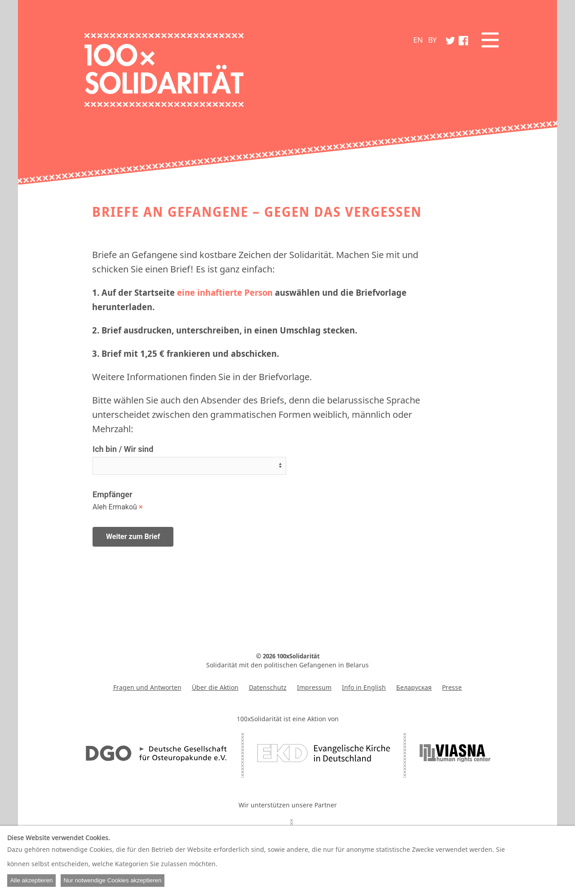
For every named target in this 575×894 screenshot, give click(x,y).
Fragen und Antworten (147, 687)
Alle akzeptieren (31, 880)
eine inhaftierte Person (225, 292)
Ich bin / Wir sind (123, 449)
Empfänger (112, 494)
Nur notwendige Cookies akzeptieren (112, 880)
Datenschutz (268, 687)
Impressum (314, 687)
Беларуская (414, 687)
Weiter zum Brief (133, 536)
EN (418, 40)
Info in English (364, 687)
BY (432, 40)
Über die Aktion (215, 687)
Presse (452, 687)
